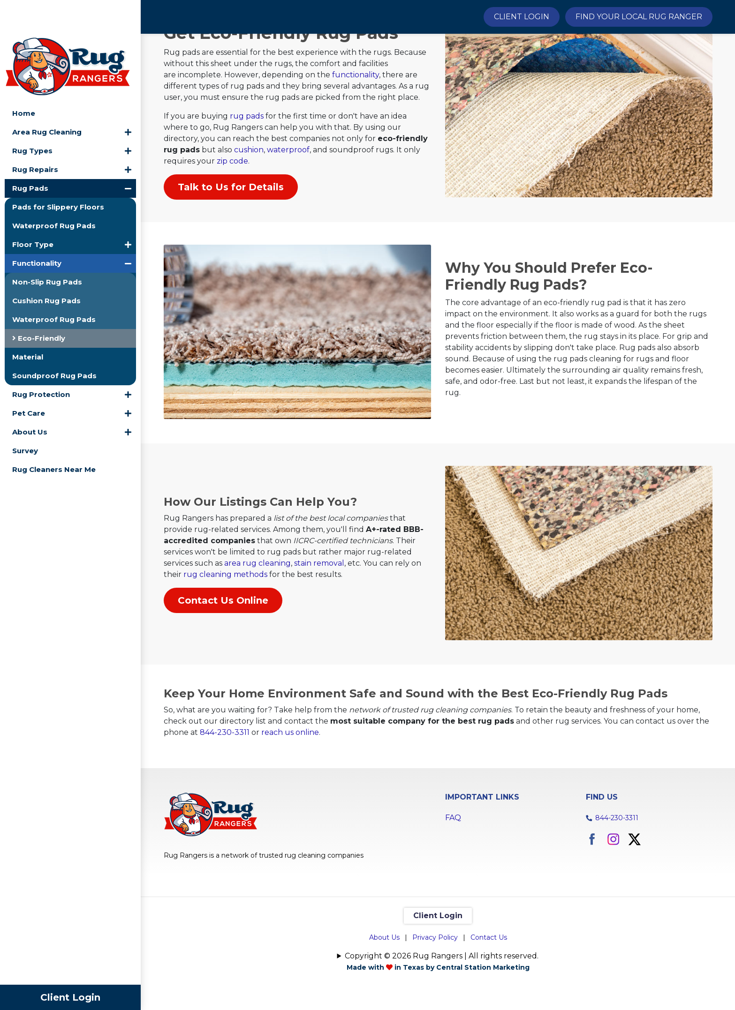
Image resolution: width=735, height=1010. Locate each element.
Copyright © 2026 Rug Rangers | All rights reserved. (441, 1002)
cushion (249, 200)
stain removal (319, 610)
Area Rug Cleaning (47, 96)
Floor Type (32, 208)
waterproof (288, 200)
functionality (355, 125)
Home (23, 77)
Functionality (36, 227)
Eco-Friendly (38, 302)
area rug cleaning (257, 610)
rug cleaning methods (225, 622)
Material (27, 321)
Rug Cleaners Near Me (54, 433)
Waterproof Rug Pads (54, 190)
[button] (128, 96)
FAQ (453, 864)
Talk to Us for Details (231, 238)
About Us (29, 396)
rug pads (247, 167)
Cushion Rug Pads (46, 265)
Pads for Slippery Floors (58, 171)
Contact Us (488, 984)
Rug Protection (41, 358)
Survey (25, 415)
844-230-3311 (225, 779)
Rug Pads (30, 152)
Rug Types (32, 115)
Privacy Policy (435, 984)
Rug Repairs (35, 133)
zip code (232, 212)
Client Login (70, 997)
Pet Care (28, 377)
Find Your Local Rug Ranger (639, 16)
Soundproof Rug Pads (54, 340)
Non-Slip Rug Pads (47, 246)
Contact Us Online (223, 648)
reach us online (290, 779)
